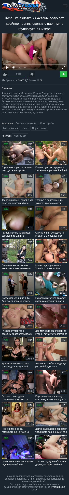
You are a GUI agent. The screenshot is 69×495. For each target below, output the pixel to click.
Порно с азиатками (26, 123)
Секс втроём (47, 123)
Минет (25, 128)
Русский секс (58, 487)
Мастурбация (10, 128)
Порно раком (39, 128)
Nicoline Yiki (20, 135)
